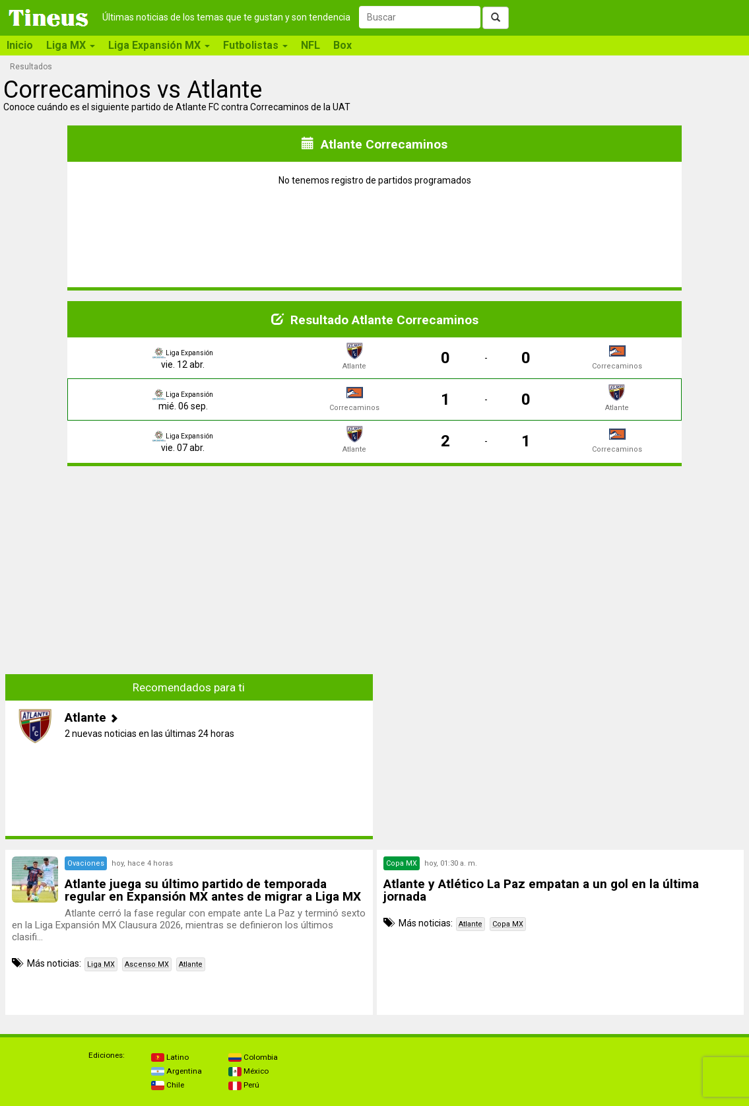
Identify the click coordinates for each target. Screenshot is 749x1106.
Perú (243, 1084)
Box (342, 45)
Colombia (253, 1057)
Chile (167, 1084)
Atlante (191, 964)
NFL (310, 45)
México (248, 1071)
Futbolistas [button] (255, 45)
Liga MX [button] (70, 45)
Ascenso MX (147, 964)
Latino (170, 1057)
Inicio (20, 45)
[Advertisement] (189, 569)
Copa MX (507, 924)
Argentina (176, 1071)
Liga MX (101, 964)
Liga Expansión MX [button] (159, 45)
